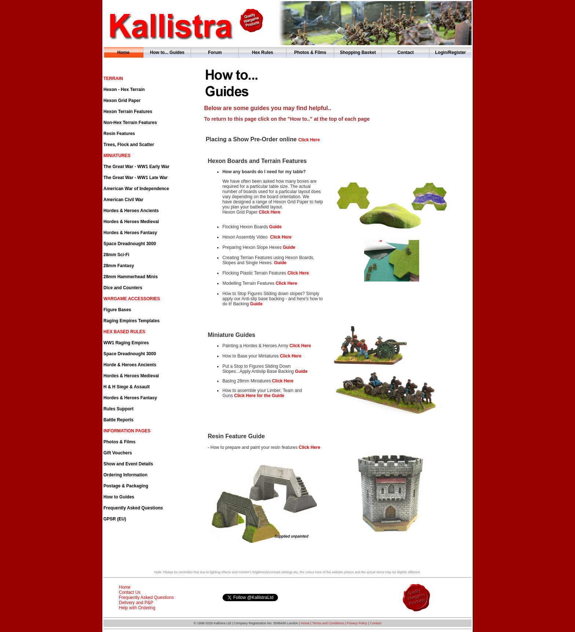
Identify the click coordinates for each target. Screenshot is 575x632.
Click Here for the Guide (259, 395)
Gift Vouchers (117, 452)
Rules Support (118, 408)
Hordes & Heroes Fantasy (130, 232)
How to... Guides (167, 52)
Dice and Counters (122, 287)
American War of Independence (136, 188)
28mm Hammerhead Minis (130, 276)
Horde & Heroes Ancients (129, 364)
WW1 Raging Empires (126, 342)
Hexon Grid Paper (121, 100)
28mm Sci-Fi (116, 254)
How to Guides (118, 497)
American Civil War (123, 199)
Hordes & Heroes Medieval (131, 221)
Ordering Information (125, 474)
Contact (406, 52)
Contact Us (129, 592)
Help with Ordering (137, 607)
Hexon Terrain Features (127, 111)
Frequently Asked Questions (133, 508)
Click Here (298, 273)
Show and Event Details (128, 463)
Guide (275, 226)
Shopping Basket (358, 52)
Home (123, 52)
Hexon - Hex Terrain (123, 89)
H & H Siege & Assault (126, 386)
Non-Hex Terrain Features (130, 122)
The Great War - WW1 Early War (136, 166)
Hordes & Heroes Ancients (131, 210)
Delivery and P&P (136, 602)
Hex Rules (262, 52)
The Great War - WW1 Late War (135, 177)
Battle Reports (118, 419)
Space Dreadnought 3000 (129, 243)
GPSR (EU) (114, 519)
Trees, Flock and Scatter (128, 144)
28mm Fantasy (118, 265)
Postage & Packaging (125, 485)
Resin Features (119, 133)
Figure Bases (117, 309)
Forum (214, 52)
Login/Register (450, 52)
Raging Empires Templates (131, 320)
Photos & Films (310, 52)
